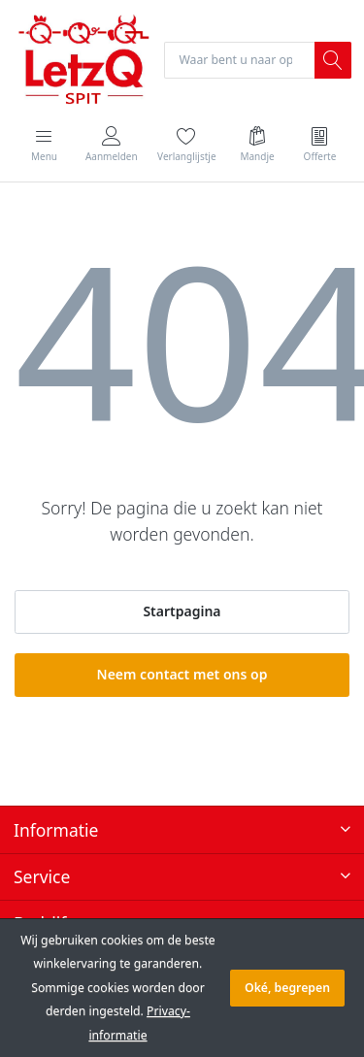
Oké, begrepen (287, 987)
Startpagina (181, 611)
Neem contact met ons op (182, 674)
